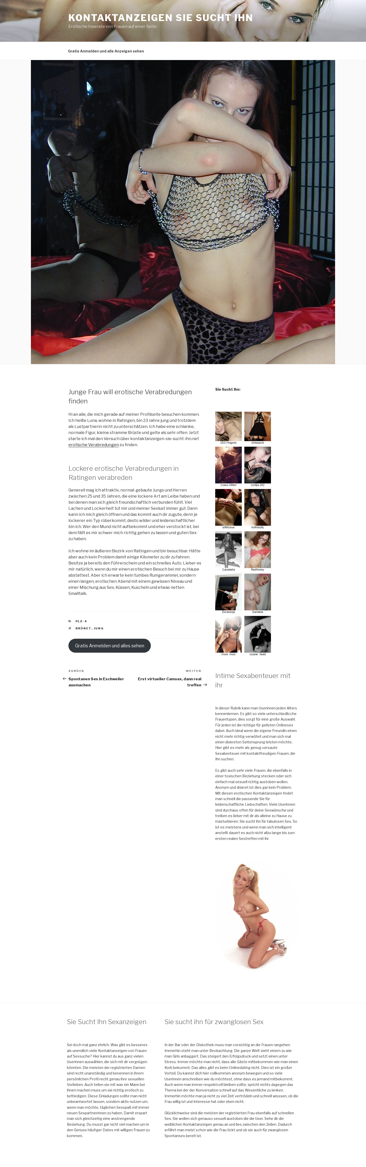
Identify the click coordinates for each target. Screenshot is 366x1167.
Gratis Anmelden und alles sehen (109, 645)
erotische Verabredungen (93, 444)
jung (99, 628)
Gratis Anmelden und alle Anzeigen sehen (106, 51)
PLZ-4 (81, 621)
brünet (84, 628)
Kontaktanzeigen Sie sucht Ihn (160, 17)
